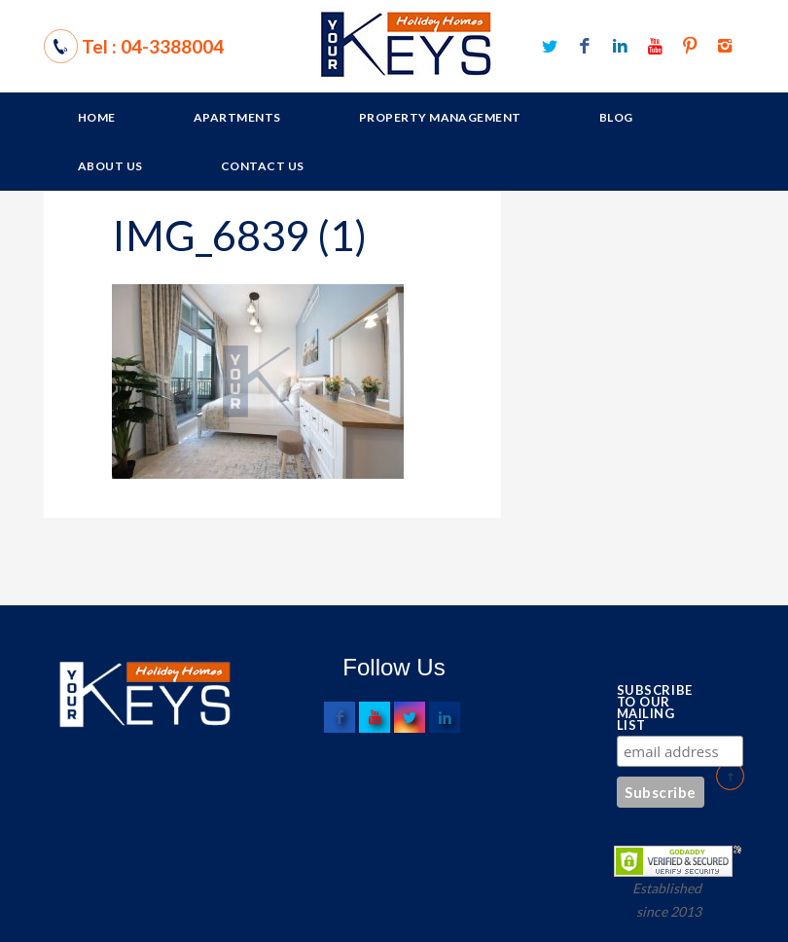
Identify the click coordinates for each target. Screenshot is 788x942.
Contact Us (262, 166)
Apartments (237, 117)
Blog (616, 117)
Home (97, 117)
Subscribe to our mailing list (649, 707)
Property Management (440, 117)
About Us (110, 166)
